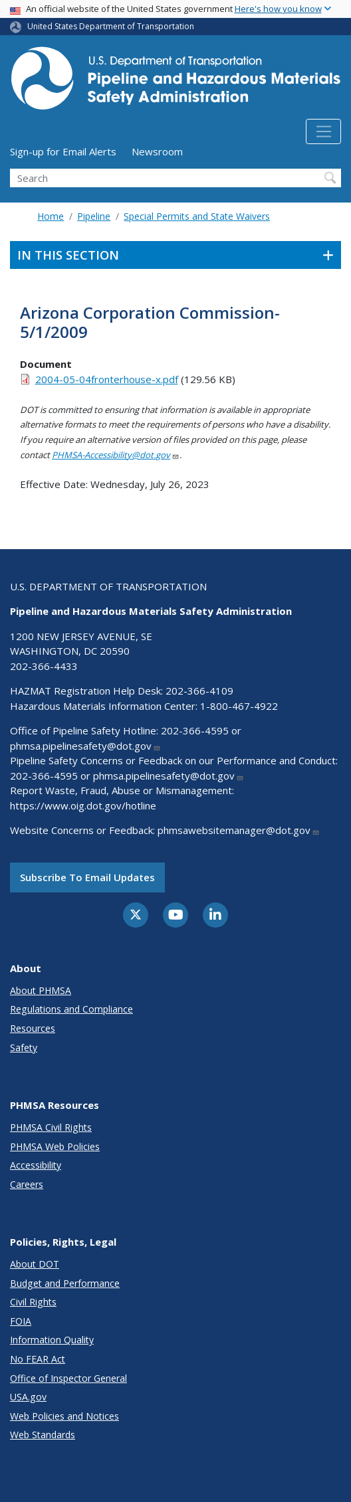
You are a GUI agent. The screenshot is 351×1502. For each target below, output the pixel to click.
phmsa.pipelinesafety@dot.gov (85, 745)
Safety (23, 1047)
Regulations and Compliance (71, 1009)
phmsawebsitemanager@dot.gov (239, 830)
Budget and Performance (65, 1283)
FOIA (20, 1321)
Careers (26, 1184)
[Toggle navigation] (323, 131)
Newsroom (157, 151)
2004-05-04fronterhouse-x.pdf (106, 379)
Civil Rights (33, 1301)
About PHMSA (40, 990)
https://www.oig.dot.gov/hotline (83, 805)
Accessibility (35, 1165)
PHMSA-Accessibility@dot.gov (115, 455)
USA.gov (28, 1396)
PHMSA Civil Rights (51, 1127)
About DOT (34, 1264)
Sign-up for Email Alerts (63, 151)
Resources (32, 1028)
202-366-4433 (44, 666)
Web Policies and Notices (64, 1416)
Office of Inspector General (68, 1378)
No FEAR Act (37, 1359)
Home (50, 216)
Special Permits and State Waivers (197, 216)
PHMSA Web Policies (55, 1146)
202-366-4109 (199, 690)
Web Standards (42, 1434)
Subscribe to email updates (87, 877)
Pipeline (93, 216)
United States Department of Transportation (110, 26)
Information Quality (52, 1339)
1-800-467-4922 (239, 705)
